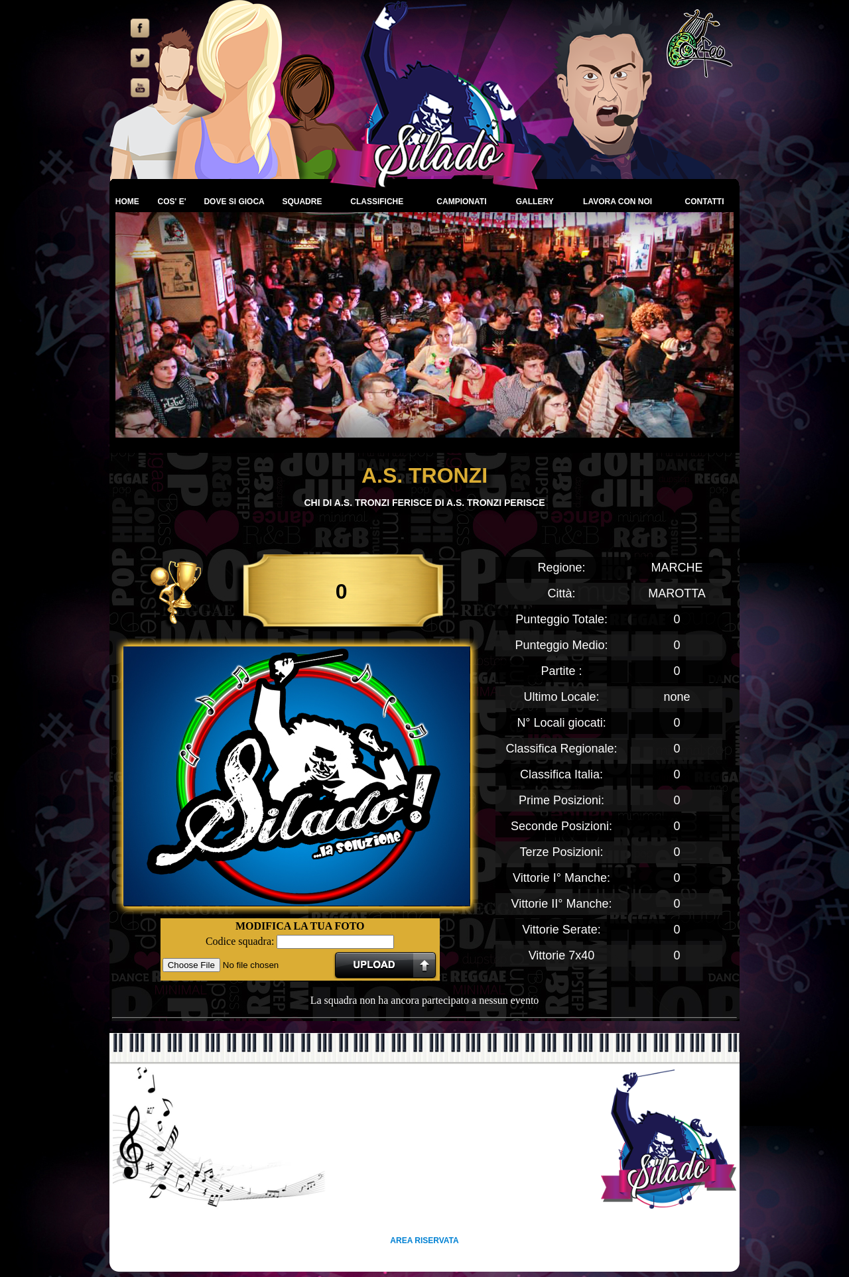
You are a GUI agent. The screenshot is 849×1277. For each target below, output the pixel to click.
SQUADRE (302, 201)
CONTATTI (704, 201)
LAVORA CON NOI (617, 201)
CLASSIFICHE (376, 201)
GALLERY (535, 201)
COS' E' (171, 201)
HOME (127, 201)
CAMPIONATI (461, 201)
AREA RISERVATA (424, 1240)
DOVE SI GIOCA (234, 201)
